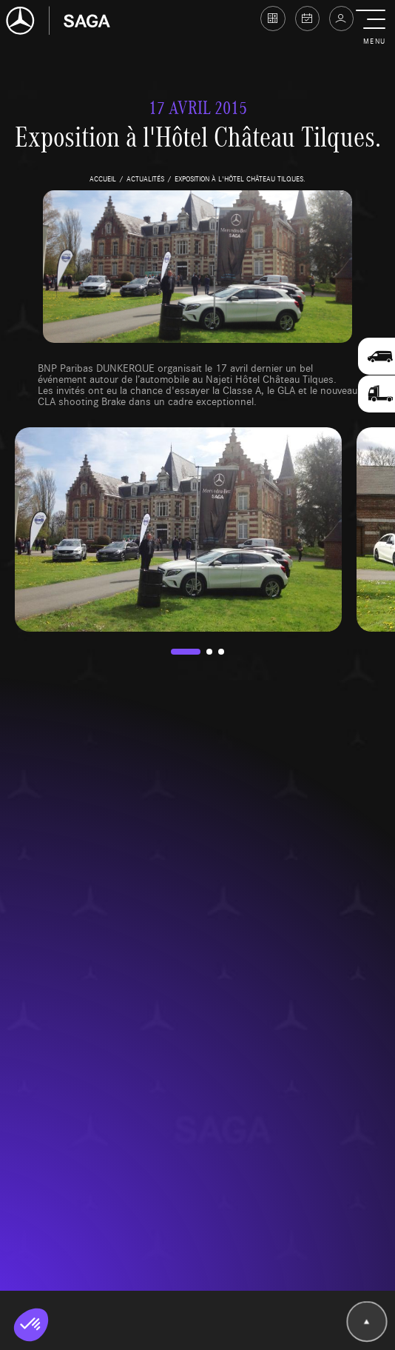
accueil (103, 178)
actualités (145, 178)
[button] (374, 28)
